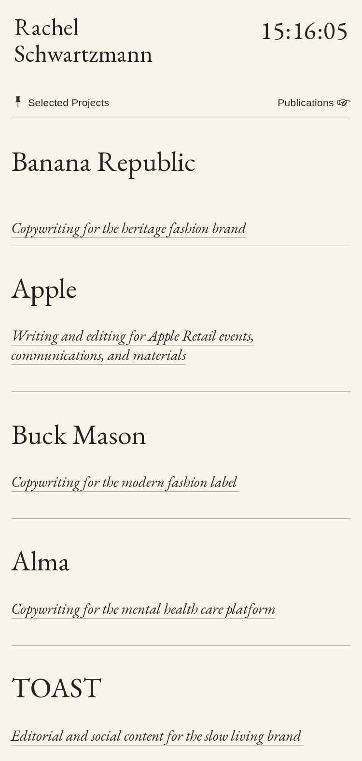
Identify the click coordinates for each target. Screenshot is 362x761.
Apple (44, 288)
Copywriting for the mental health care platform (143, 608)
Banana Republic (103, 161)
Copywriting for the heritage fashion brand (128, 227)
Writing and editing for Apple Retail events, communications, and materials (132, 345)
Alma (40, 560)
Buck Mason (78, 434)
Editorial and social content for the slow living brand (157, 735)
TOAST (56, 687)
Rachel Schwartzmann (83, 40)
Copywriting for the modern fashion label (125, 481)
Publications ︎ (314, 102)
